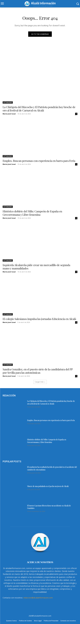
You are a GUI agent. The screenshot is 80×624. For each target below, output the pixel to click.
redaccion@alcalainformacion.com (38, 597)
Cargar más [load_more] (40, 382)
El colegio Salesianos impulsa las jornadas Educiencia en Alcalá (39, 319)
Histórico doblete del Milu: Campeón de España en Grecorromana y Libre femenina (32, 212)
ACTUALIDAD (7, 102)
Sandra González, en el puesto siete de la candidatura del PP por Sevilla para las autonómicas (38, 370)
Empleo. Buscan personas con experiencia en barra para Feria (39, 160)
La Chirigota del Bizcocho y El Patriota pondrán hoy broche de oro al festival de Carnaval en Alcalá (39, 108)
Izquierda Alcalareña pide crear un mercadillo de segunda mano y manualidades (36, 266)
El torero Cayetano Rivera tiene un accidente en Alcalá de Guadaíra (49, 507)
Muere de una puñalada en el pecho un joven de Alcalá (48, 486)
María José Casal (9, 114)
